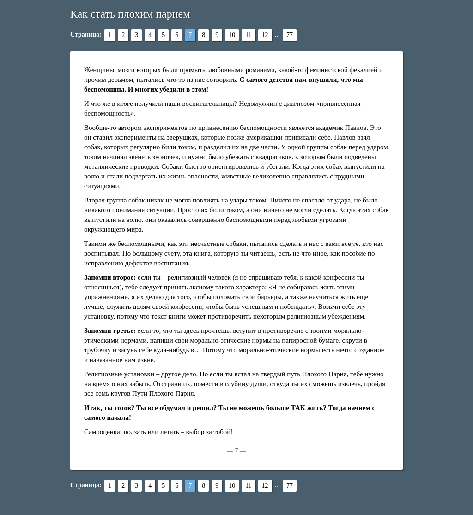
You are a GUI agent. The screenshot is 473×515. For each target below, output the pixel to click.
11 (248, 34)
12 (265, 34)
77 (289, 34)
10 (232, 34)
